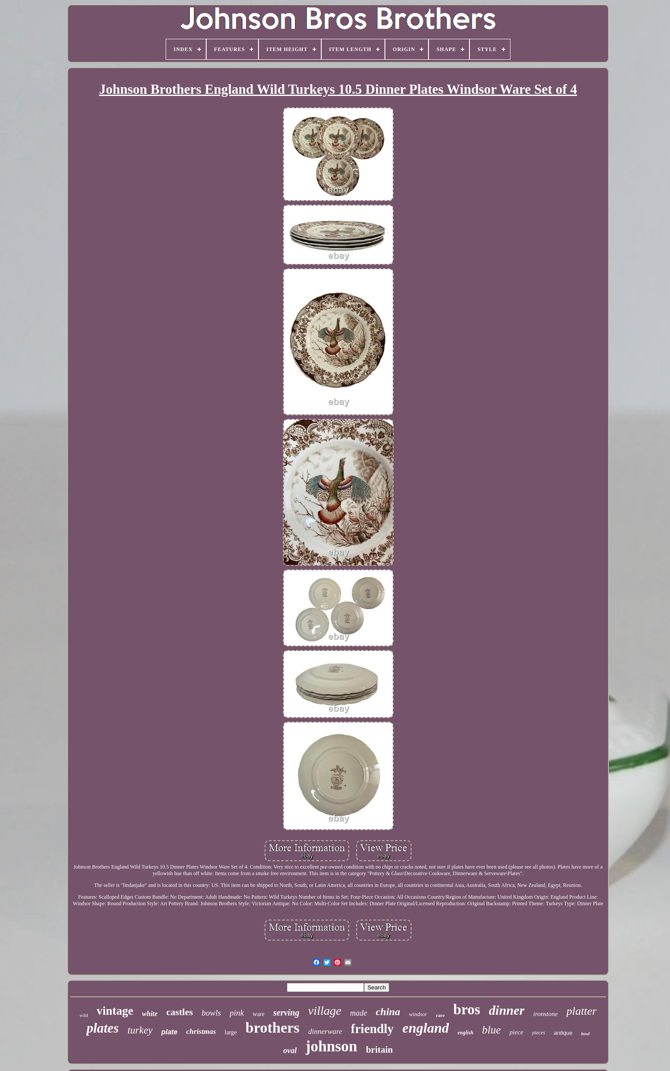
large (230, 1032)
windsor (418, 1014)
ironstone (545, 1013)
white (150, 1013)
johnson (331, 1046)
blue (491, 1030)
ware (259, 1014)
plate (169, 1032)
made (358, 1013)
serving (286, 1012)
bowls (211, 1012)
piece (517, 1032)
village (324, 1010)
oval (290, 1050)
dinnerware (325, 1031)
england (425, 1028)
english (465, 1033)
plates (102, 1028)
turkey (139, 1030)
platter (581, 1011)
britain (379, 1049)
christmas (201, 1031)
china (388, 1011)
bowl (585, 1033)
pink (237, 1012)
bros (466, 1009)
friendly (372, 1029)
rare (440, 1015)
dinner (507, 1010)
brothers (272, 1028)
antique (563, 1033)
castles (179, 1011)
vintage (115, 1010)
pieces (538, 1033)
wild (83, 1015)
